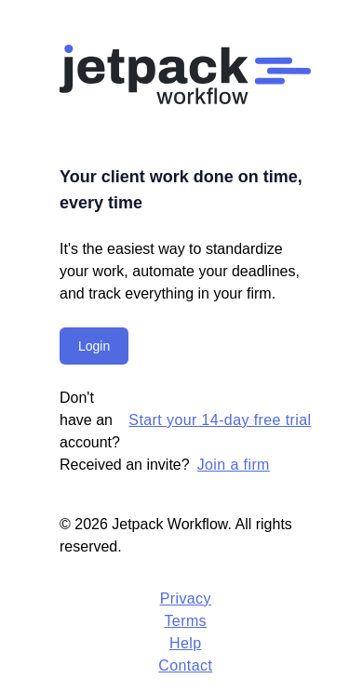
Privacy (185, 598)
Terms (185, 621)
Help (185, 643)
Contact (185, 665)
